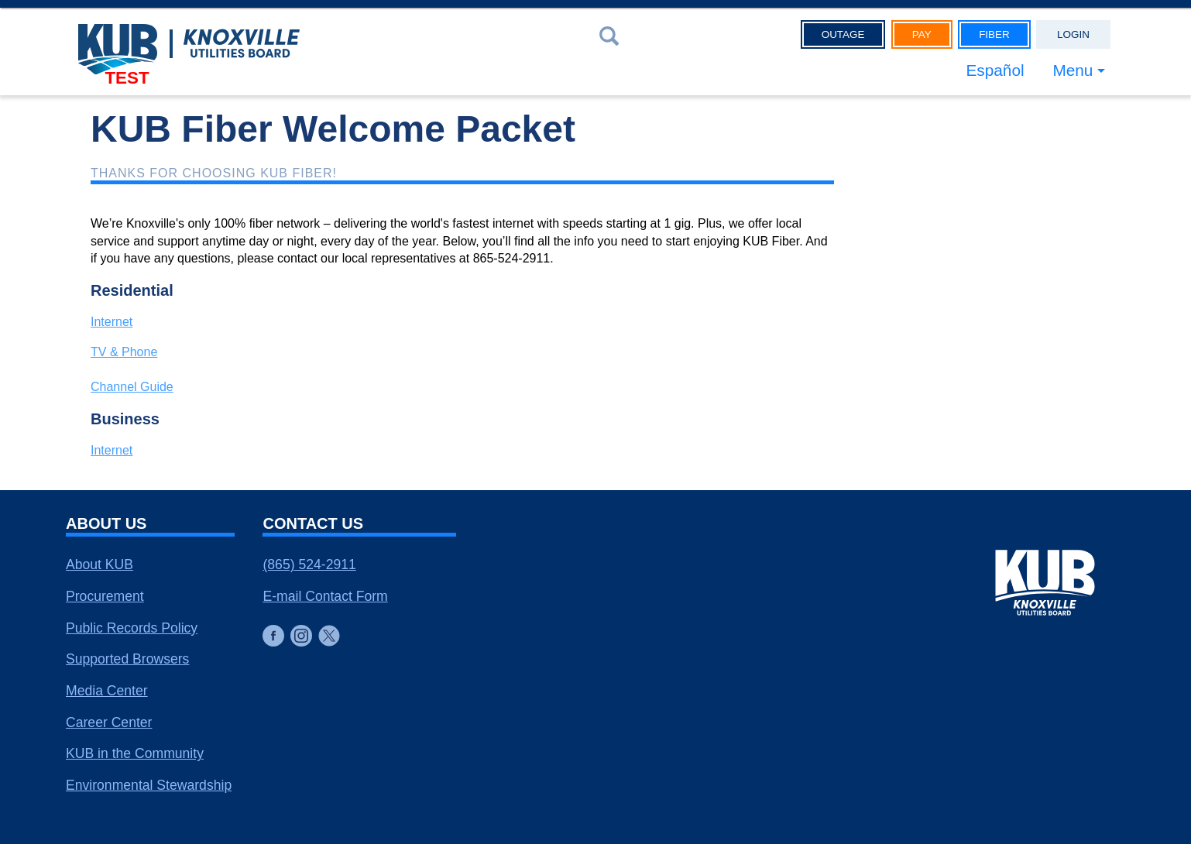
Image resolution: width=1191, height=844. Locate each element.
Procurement (105, 596)
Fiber (994, 34)
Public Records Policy (131, 628)
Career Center (109, 722)
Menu (1072, 70)
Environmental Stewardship (149, 785)
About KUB (99, 564)
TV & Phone (124, 352)
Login (1073, 34)
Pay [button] (922, 34)
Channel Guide (132, 386)
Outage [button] (843, 34)
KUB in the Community (135, 753)
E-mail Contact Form (325, 596)
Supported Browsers (127, 659)
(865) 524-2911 (309, 564)
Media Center (107, 690)
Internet (111, 321)
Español (995, 70)
